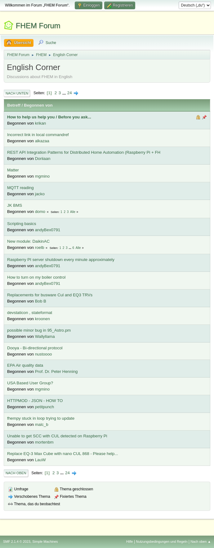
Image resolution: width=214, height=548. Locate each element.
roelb (39, 247)
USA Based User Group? (30, 383)
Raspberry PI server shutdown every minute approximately (60, 259)
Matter (13, 170)
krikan (40, 123)
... (64, 93)
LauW (40, 459)
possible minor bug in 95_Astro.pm (39, 330)
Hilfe (129, 541)
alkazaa (42, 141)
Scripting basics (21, 223)
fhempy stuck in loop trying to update (40, 418)
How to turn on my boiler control (36, 277)
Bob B (40, 301)
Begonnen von (38, 105)
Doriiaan (43, 158)
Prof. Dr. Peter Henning (56, 371)
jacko (40, 194)
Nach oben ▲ (200, 541)
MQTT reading (20, 187)
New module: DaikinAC (28, 241)
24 (69, 93)
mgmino (42, 176)
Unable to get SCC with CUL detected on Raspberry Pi (57, 436)
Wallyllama (45, 336)
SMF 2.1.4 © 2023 (16, 541)
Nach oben (16, 473)
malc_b (41, 424)
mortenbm (44, 442)
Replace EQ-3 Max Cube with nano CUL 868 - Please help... (62, 453)
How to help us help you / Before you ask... (49, 117)
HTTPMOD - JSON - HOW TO (35, 400)
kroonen (42, 318)
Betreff (13, 105)
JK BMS (14, 205)
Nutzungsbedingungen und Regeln (161, 541)
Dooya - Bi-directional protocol (35, 348)
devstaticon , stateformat (29, 312)
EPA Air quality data (25, 365)
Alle (72, 212)
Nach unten (17, 93)
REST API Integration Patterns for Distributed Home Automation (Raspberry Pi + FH (83, 152)
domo (40, 211)
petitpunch (44, 406)
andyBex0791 (47, 230)
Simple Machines (45, 541)
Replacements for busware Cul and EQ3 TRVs (49, 295)
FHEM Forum (38, 25)
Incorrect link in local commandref (38, 134)
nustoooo (43, 354)
